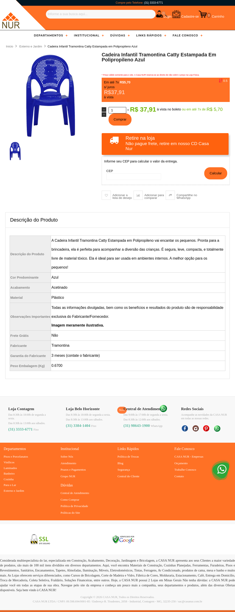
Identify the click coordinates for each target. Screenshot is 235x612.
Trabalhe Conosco (185, 469)
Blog (120, 463)
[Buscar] (101, 14)
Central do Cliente (128, 476)
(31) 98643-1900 (136, 425)
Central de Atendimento (75, 493)
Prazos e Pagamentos (73, 469)
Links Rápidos (149, 35)
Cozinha (9, 479)
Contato (179, 476)
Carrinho (217, 16)
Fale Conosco (185, 35)
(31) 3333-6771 (153, 2)
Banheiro (9, 473)
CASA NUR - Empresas (188, 456)
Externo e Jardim (14, 490)
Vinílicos (9, 462)
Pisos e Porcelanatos (16, 456)
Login (167, 16)
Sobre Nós (67, 456)
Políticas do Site (70, 512)
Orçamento (181, 463)
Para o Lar (10, 485)
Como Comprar (70, 499)
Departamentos (48, 35)
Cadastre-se (190, 16)
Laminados (10, 468)
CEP (109, 171)
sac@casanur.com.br (190, 601)
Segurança (124, 469)
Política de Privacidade (74, 506)
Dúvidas (117, 35)
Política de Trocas (128, 456)
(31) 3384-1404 (78, 425)
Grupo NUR (68, 476)
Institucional (86, 35)
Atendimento (68, 463)
